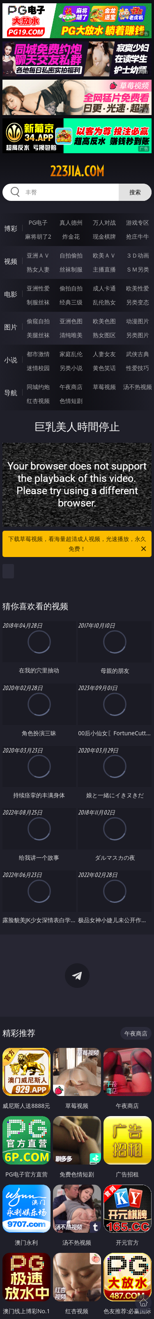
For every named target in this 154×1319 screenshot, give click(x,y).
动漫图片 (137, 321)
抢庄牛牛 (137, 236)
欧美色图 (104, 321)
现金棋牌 (104, 236)
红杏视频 (38, 401)
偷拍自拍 (71, 288)
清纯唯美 (71, 335)
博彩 (10, 228)
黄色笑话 (104, 368)
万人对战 (104, 222)
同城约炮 (38, 387)
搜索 (135, 192)
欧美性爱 (137, 288)
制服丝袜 (38, 302)
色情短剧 (71, 401)
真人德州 (71, 222)
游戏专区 (137, 222)
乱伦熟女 (104, 302)
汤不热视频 (137, 387)
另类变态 (137, 302)
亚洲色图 (71, 321)
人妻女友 (104, 354)
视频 (10, 261)
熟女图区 (104, 335)
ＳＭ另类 (137, 269)
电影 (10, 294)
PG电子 (38, 222)
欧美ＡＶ (104, 255)
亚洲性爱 (38, 288)
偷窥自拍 (38, 321)
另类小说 (71, 368)
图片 (10, 326)
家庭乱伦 (71, 354)
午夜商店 (71, 387)
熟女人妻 (38, 269)
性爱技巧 (137, 368)
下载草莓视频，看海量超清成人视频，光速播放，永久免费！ (78, 544)
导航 (10, 392)
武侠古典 (137, 354)
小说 (10, 359)
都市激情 (38, 354)
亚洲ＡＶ (38, 255)
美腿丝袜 (38, 335)
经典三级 (71, 302)
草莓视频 (104, 387)
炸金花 (71, 236)
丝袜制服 (71, 269)
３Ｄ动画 (137, 255)
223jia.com (77, 171)
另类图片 (137, 335)
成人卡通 (104, 288)
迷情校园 (38, 368)
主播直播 (104, 269)
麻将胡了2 (38, 236)
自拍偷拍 (71, 255)
